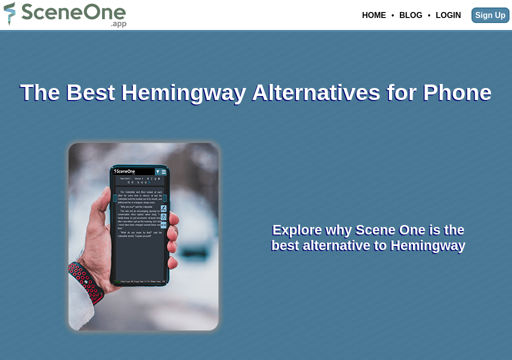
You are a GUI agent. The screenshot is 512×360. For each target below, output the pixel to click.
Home (374, 15)
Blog (411, 15)
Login (448, 15)
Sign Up (491, 15)
